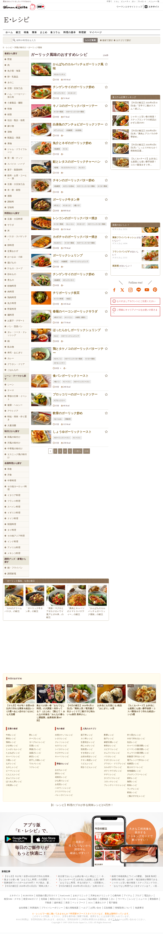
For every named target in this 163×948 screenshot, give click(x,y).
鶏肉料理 (11, 297)
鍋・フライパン (15, 567)
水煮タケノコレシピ (64, 735)
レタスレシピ (61, 738)
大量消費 (11, 425)
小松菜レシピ (12, 785)
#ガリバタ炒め (68, 186)
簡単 (34, 32)
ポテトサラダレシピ (113, 771)
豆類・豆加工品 (15, 88)
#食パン (57, 382)
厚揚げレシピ (35, 749)
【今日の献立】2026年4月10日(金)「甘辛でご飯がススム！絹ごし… (144, 105)
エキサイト (153, 6)
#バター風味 (58, 112)
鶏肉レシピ (11, 742)
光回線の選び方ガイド (46, 895)
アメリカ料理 (13, 547)
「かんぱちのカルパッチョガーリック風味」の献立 (96, 611)
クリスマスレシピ (63, 791)
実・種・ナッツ (15, 158)
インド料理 (12, 541)
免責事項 (139, 907)
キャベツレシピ (13, 756)
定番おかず (12, 251)
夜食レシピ (132, 792)
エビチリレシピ (111, 749)
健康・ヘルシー (15, 405)
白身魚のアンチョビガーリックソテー (78, 124)
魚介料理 (11, 303)
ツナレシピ (34, 767)
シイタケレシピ (62, 749)
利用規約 (34, 907)
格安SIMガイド (30, 899)
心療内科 (116, 895)
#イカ (65, 149)
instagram (130, 289)
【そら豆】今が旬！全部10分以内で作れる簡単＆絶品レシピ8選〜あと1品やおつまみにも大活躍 (50, 876)
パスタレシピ (110, 756)
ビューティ (125, 1)
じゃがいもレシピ (14, 749)
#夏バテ (77, 205)
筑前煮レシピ (87, 749)
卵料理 (10, 245)
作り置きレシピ (134, 735)
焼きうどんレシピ (89, 767)
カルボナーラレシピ (113, 767)
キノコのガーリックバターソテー (75, 105)
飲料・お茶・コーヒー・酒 (17, 177)
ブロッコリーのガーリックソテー (75, 394)
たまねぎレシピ (13, 753)
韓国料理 (11, 524)
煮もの (10, 280)
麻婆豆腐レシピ (111, 742)
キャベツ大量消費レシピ (138, 745)
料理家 (82, 32)
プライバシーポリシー (52, 907)
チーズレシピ (35, 738)
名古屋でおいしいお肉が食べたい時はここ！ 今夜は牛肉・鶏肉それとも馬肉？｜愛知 (99, 876)
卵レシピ (33, 735)
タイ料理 (11, 530)
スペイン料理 (13, 506)
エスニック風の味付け (17, 456)
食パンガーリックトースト (71, 375)
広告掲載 (108, 907)
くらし (116, 1)
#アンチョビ (58, 130)
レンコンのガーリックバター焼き (75, 218)
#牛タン (57, 205)
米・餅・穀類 (13, 190)
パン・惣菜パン (15, 326)
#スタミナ (72, 93)
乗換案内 (154, 899)
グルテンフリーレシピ (137, 774)
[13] (86, 451)
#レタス (82, 167)
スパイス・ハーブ (16, 164)
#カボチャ (58, 243)
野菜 (9, 59)
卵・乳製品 (12, 76)
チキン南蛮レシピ (89, 760)
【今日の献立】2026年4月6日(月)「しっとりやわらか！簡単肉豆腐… (144, 147)
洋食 (9, 475)
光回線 (44, 899)
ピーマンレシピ (13, 771)
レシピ (132, 899)
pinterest (155, 289)
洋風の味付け (13, 443)
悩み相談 (92, 899)
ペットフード (78, 902)
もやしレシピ (12, 767)
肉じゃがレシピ (88, 745)
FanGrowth (65, 895)
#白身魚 (78, 130)
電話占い (148, 895)
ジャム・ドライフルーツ (17, 150)
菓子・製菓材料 (15, 169)
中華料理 (11, 480)
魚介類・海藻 (13, 71)
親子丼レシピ (87, 735)
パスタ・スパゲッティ (17, 238)
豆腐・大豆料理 (15, 219)
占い (134, 1)
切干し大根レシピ (37, 760)
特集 (26, 32)
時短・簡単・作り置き (17, 418)
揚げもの (11, 262)
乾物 (9, 108)
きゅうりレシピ (13, 778)
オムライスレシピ (112, 753)
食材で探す (107, 40)
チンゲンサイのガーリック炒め (73, 87)
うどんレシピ (87, 763)
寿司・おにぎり (15, 352)
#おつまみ (58, 419)
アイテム (128, 895)
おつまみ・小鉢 (15, 257)
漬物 (9, 132)
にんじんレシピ (13, 774)
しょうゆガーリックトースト (72, 431)
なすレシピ (11, 763)
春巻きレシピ (110, 745)
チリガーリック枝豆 (66, 293)
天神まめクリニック (100, 895)
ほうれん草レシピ (14, 781)
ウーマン (122, 899)
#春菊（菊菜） (81, 317)
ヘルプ (84, 907)
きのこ (10, 82)
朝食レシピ (132, 785)
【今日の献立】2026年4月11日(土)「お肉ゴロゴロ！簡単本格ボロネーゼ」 (93, 886)
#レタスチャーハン (69, 167)
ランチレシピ (133, 789)
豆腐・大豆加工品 (16, 184)
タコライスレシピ (112, 778)
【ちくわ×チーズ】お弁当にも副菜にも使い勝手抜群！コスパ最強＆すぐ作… (144, 161)
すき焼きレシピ (88, 753)
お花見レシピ (61, 784)
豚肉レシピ (11, 738)
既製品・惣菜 (13, 137)
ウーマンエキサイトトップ (129, 6)
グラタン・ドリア (16, 364)
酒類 (9, 196)
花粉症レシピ (61, 777)
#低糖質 (69, 130)
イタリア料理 (13, 495)
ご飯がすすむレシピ (136, 796)
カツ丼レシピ (87, 738)
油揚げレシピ (35, 753)
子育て (109, 1)
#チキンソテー (59, 363)
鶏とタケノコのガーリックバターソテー (78, 351)
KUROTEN (28, 895)
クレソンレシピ (62, 742)
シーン (10, 384)
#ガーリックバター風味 (75, 112)
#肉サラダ (58, 317)
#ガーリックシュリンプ (79, 261)
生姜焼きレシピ (88, 742)
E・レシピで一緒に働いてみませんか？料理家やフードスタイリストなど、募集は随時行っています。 (81, 913)
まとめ (43, 32)
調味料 (10, 201)
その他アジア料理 (16, 535)
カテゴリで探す (123, 40)
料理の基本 (69, 32)
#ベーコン (68, 317)
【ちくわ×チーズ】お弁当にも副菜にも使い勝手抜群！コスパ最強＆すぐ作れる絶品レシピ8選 (103, 879)
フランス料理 (13, 501)
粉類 (9, 114)
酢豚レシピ (109, 735)
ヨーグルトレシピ (37, 742)
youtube (146, 289)
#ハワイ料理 (58, 299)
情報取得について (123, 907)
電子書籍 (113, 902)
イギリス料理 (13, 512)
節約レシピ (132, 778)
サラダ (10, 225)
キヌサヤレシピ (62, 753)
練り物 (10, 126)
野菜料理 (11, 309)
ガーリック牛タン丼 (66, 199)
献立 (18, 32)
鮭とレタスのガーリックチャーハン (76, 161)
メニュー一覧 (153, 1)
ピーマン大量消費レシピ (138, 749)
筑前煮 (115, 267)
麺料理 (10, 315)
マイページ (95, 32)
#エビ (56, 261)
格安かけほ (55, 899)
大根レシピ (11, 760)
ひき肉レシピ (12, 745)
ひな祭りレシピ (62, 781)
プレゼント (142, 1)
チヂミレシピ (110, 774)
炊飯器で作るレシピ (136, 756)
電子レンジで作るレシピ (138, 760)
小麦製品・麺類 (15, 103)
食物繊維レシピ (134, 771)
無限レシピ (132, 781)
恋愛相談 (104, 899)
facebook (114, 289)
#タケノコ (58, 359)
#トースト (67, 382)
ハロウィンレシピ (63, 788)
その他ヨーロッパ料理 (17, 488)
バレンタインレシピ (64, 795)
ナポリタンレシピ (112, 760)
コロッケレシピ (111, 781)
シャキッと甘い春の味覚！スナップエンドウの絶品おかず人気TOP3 (143, 119)
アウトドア (12, 411)
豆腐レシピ (34, 745)
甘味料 (10, 207)
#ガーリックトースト (82, 382)
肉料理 (10, 291)
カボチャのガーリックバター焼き (75, 236)
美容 (67, 902)
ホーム (9, 32)
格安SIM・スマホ (12, 899)
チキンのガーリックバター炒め (73, 180)
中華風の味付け (15, 448)
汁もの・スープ (15, 268)
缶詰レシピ (132, 742)
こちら (116, 919)
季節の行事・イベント (17, 397)
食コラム (55, 32)
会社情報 (23, 907)
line (138, 289)
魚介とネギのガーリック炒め (72, 143)
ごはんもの (12, 370)
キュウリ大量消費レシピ (138, 753)
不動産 (48, 902)
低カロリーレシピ (135, 767)
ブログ (138, 895)
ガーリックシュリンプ (68, 255)
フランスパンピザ (121, 253)
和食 (9, 469)
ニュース (142, 899)
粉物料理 (11, 286)
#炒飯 (56, 167)
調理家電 (11, 573)
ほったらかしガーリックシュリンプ (76, 330)
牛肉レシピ (11, 735)
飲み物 (10, 347)
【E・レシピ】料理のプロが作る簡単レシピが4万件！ (82, 805)
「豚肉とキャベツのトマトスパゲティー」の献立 (75, 611)
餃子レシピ (109, 738)
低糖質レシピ (133, 763)
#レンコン (70, 224)
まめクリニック (80, 895)
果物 (9, 143)
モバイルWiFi (69, 899)
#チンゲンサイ (59, 93)
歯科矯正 (58, 902)
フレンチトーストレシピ (115, 785)
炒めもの (11, 274)
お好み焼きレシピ (89, 756)
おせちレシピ (61, 770)
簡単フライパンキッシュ (124, 239)
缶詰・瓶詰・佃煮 (16, 120)
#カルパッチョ (59, 74)
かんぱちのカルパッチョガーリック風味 (78, 66)
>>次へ (77, 451)
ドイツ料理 (12, 518)
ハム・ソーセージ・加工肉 (17, 95)
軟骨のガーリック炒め (68, 413)
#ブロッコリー (59, 400)
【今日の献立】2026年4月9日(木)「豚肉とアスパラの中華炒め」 (144, 133)
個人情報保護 (72, 907)
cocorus (82, 899)
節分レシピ (60, 773)
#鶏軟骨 (68, 419)
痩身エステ (100, 902)
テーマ (10, 390)
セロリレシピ (61, 745)
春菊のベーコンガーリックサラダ (75, 311)
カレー (10, 358)
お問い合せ (95, 907)
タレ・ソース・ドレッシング (17, 333)
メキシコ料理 (13, 553)
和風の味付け (13, 437)
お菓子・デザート (16, 320)
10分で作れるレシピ (136, 738)
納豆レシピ (34, 756)
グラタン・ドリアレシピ (115, 763)
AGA (90, 902)
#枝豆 (69, 299)
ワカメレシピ (35, 763)
